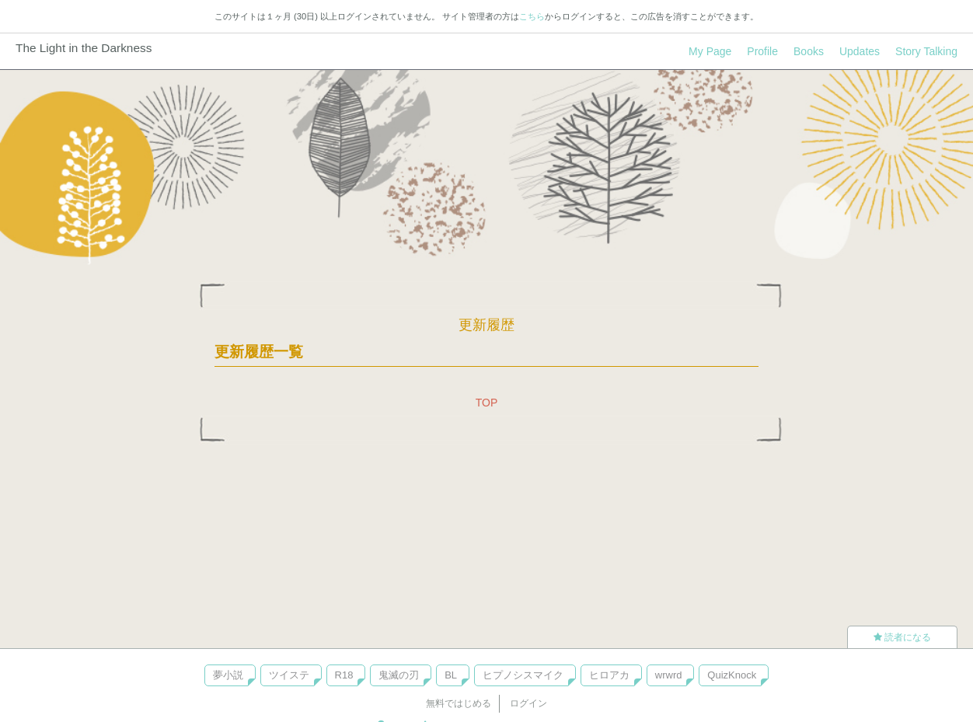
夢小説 (228, 675)
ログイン (528, 703)
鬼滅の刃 (398, 675)
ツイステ (289, 675)
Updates (859, 51)
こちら (532, 16)
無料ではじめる (458, 703)
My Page (710, 51)
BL (451, 675)
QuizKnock (731, 675)
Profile (762, 51)
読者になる (902, 637)
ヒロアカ (609, 675)
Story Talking (926, 51)
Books (808, 51)
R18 (344, 675)
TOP (487, 402)
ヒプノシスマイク (523, 675)
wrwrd (668, 675)
